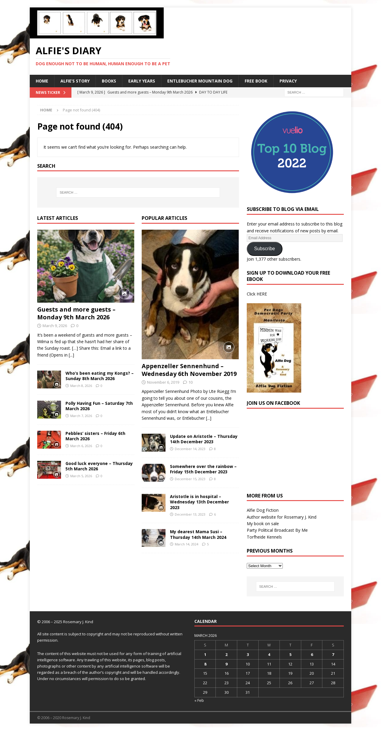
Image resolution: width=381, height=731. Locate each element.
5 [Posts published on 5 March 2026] (290, 654)
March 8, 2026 (81, 385)
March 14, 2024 (186, 544)
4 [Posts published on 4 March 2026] (269, 654)
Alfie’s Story (75, 81)
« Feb (199, 700)
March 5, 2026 (81, 476)
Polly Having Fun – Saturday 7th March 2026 (99, 405)
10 (190, 382)
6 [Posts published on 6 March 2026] (312, 654)
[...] (71, 355)
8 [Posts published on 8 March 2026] (205, 664)
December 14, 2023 (190, 449)
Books (109, 81)
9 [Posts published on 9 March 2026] (226, 664)
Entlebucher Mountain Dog (199, 81)
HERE (262, 294)
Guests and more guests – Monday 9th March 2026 (76, 313)
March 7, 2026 (81, 415)
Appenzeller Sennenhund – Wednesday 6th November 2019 (189, 370)
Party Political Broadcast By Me (277, 530)
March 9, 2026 (55, 325)
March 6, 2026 (81, 446)
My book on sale (263, 523)
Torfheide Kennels (264, 537)
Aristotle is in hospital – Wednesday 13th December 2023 (199, 502)
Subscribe (264, 248)
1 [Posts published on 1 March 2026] (205, 654)
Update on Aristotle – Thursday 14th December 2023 (204, 438)
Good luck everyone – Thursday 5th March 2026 (99, 466)
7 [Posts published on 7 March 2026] (333, 654)
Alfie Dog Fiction (263, 510)
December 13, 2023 (190, 514)
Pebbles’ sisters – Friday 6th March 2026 (95, 435)
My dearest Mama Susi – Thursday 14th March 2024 (198, 534)
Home (42, 81)
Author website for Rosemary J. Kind (281, 517)
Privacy (288, 81)
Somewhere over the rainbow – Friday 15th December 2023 (203, 469)
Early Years (141, 81)
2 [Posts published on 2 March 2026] (226, 654)
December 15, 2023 (190, 479)
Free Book (256, 81)
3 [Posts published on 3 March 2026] (248, 654)
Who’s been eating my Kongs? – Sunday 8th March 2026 (99, 375)
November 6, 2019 (163, 382)
